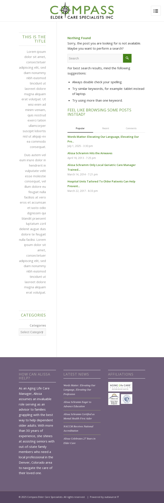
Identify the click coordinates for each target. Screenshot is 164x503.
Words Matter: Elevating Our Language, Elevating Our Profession (79, 389)
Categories (38, 325)
